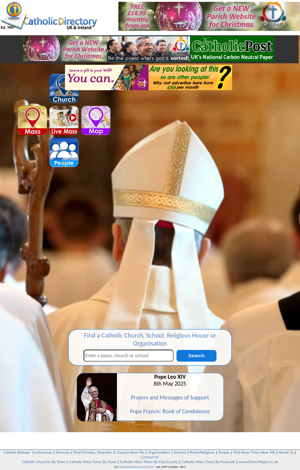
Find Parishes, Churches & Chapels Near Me (109, 452)
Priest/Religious (202, 452)
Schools (180, 452)
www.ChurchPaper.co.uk (258, 461)
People (224, 452)
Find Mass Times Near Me (254, 452)
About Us (286, 452)
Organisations (159, 452)
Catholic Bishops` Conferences (28, 452)
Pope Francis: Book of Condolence (170, 411)
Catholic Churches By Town (43, 461)
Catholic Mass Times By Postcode (208, 461)
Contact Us (150, 457)
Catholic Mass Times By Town (92, 461)
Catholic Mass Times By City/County (149, 461)
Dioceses (63, 452)
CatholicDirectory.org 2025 (136, 467)
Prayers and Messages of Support (170, 397)
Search (196, 355)
